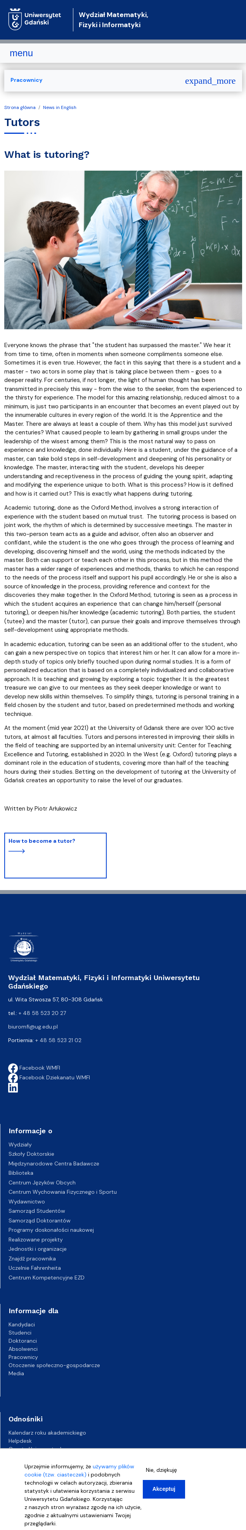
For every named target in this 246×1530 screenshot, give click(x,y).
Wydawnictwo (27, 1201)
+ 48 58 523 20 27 (42, 1013)
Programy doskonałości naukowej (51, 1229)
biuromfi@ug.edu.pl (33, 1026)
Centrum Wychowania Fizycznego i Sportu (63, 1191)
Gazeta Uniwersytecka (37, 1448)
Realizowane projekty (36, 1239)
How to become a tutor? (42, 840)
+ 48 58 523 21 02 (58, 1040)
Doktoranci (23, 1340)
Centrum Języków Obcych (42, 1182)
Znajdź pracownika (32, 1258)
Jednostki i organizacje (38, 1248)
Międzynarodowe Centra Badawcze (54, 1163)
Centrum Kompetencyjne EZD (47, 1277)
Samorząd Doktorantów (40, 1220)
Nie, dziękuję (161, 1474)
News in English (59, 107)
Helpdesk (20, 1440)
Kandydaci (22, 1324)
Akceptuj (163, 1494)
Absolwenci (23, 1348)
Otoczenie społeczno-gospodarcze (54, 1365)
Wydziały (20, 1144)
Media (16, 1373)
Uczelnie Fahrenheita (35, 1267)
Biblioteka (21, 1172)
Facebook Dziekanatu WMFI (49, 1077)
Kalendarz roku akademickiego (47, 1432)
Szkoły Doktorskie (31, 1153)
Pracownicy (26, 79)
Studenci (20, 1332)
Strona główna (20, 107)
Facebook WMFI (34, 1067)
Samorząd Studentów (37, 1210)
